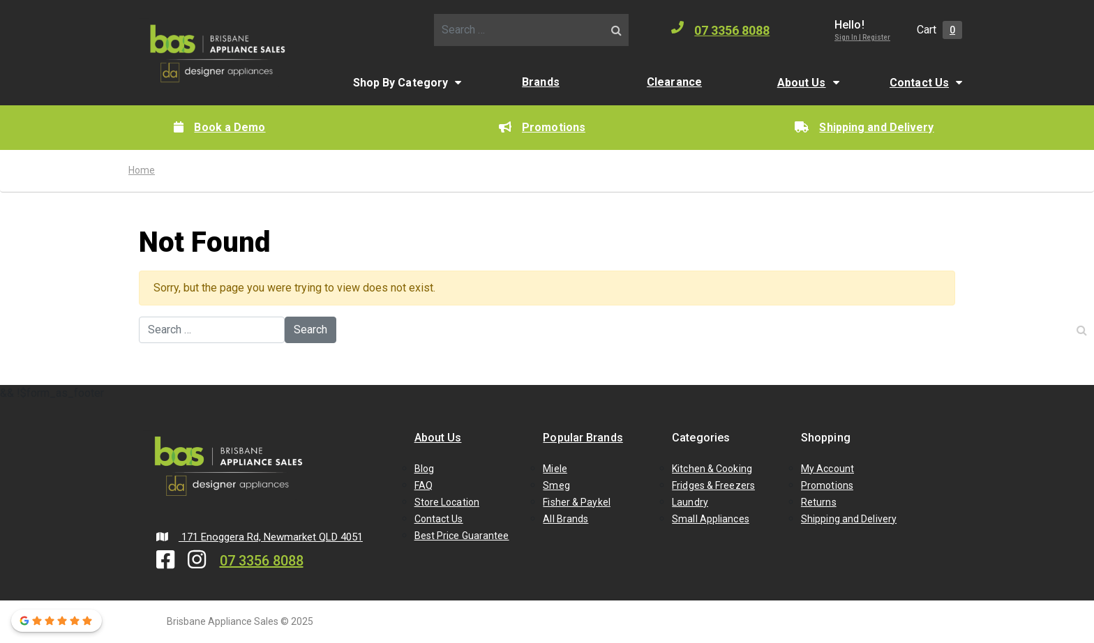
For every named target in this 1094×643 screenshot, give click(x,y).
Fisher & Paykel (576, 502)
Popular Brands (582, 437)
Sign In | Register (862, 37)
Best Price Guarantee (461, 535)
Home (141, 170)
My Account (827, 468)
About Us (801, 82)
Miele (555, 468)
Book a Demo (219, 127)
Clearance (674, 82)
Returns (819, 502)
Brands (541, 82)
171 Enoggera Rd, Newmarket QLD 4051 (259, 537)
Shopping (826, 437)
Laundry (690, 502)
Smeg (556, 485)
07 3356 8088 (720, 29)
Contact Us (919, 82)
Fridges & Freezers (713, 485)
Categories (701, 437)
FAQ (423, 485)
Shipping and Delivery (864, 127)
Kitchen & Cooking (712, 468)
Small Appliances (710, 518)
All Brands (565, 518)
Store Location (446, 502)
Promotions (542, 127)
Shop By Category (401, 82)
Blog (424, 468)
